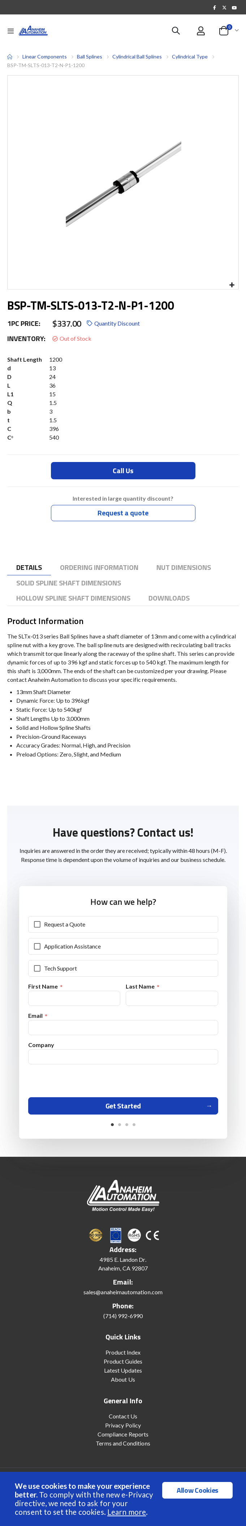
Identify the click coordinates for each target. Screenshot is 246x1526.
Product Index (123, 1354)
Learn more (126, 1511)
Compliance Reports (123, 1436)
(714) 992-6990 (123, 1318)
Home (9, 56)
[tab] (29, 567)
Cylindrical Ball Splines (137, 56)
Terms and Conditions (123, 1445)
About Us (123, 1381)
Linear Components (44, 56)
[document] (123, 1499)
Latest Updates (123, 1372)
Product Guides (123, 1363)
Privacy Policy (123, 1427)
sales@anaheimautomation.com (123, 1294)
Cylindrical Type (190, 56)
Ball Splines (89, 56)
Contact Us (123, 1418)
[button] (231, 285)
